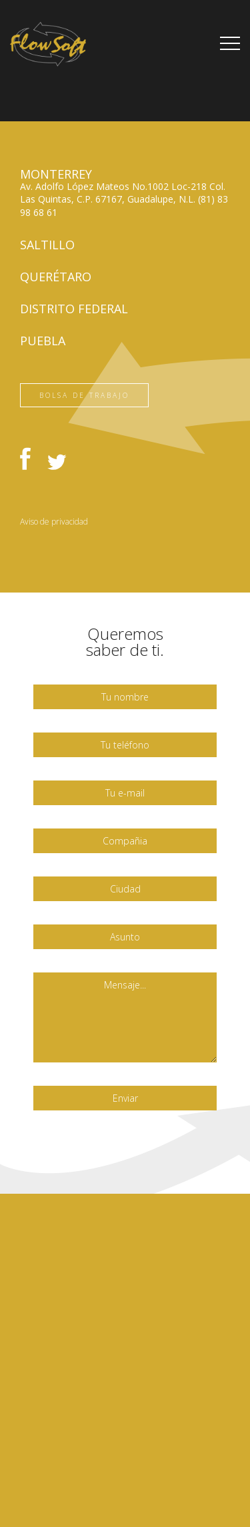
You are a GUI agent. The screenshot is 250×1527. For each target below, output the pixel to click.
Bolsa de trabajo (84, 395)
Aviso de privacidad (54, 522)
